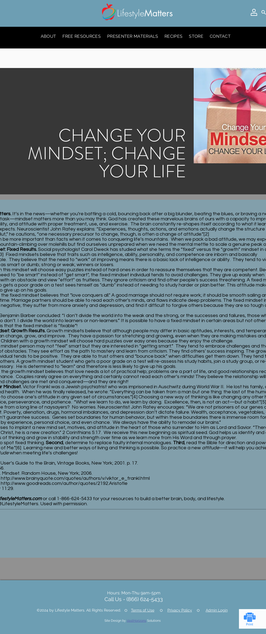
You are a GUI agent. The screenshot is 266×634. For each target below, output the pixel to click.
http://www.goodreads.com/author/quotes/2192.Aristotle (64, 483)
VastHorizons (136, 620)
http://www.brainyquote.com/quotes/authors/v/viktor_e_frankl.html (75, 478)
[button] (254, 12)
